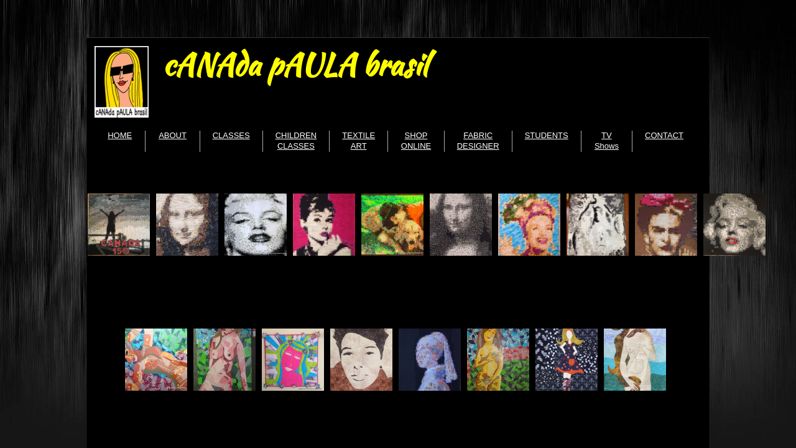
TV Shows (607, 141)
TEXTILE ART (358, 141)
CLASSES (231, 135)
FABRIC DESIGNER (478, 141)
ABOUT (173, 135)
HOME (120, 135)
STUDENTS (546, 135)
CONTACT (664, 135)
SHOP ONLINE (416, 141)
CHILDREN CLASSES (296, 141)
